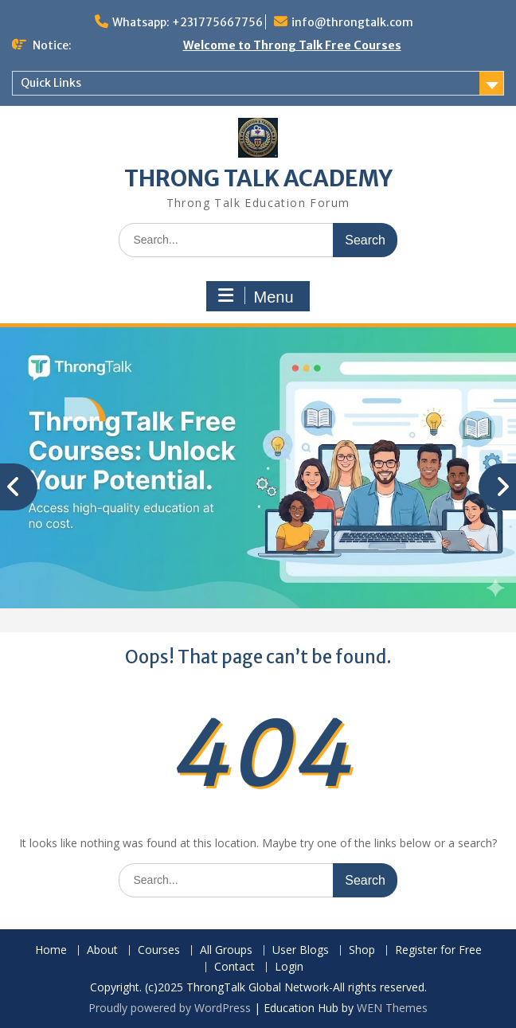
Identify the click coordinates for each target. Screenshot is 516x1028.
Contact (234, 967)
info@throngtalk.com (352, 22)
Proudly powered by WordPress (169, 1007)
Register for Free (438, 950)
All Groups (226, 950)
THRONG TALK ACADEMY (258, 178)
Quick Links (51, 83)
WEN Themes (392, 1007)
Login (289, 967)
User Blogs (300, 950)
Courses (159, 950)
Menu (255, 296)
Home (51, 950)
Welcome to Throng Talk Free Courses (292, 45)
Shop (362, 950)
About (102, 950)
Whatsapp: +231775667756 (187, 22)
